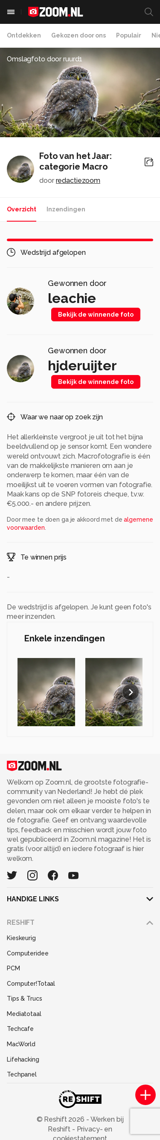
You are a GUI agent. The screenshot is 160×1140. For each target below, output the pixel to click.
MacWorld (21, 1044)
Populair (128, 35)
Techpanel (22, 1074)
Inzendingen (66, 209)
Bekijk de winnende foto (96, 314)
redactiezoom (78, 180)
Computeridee (28, 953)
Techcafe (20, 1028)
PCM (13, 968)
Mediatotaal (24, 1013)
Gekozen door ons (78, 35)
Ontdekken (24, 35)
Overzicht (21, 209)
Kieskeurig (21, 938)
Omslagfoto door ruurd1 (44, 59)
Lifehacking (23, 1059)
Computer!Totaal (31, 983)
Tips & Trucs (24, 998)
